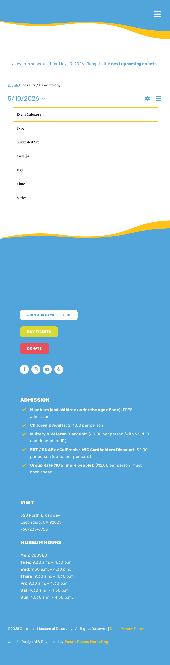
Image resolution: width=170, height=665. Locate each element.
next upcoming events (134, 64)
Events (13, 86)
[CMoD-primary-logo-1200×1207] (24, 6)
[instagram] (35, 369)
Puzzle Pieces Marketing (86, 642)
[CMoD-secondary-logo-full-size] (58, 256)
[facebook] (24, 369)
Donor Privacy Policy (127, 629)
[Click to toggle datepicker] (28, 98)
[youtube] (47, 369)
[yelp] (58, 369)
